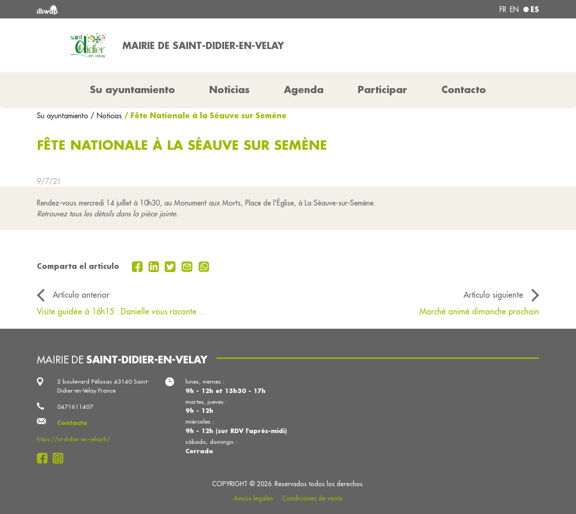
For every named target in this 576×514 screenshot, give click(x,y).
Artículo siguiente (493, 295)
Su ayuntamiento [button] (132, 89)
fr (503, 9)
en (514, 9)
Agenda (304, 89)
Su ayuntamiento (63, 115)
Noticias (229, 89)
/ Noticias (106, 115)
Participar (382, 89)
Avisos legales (253, 498)
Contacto (463, 89)
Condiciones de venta (312, 498)
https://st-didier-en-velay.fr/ (73, 439)
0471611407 (75, 407)
